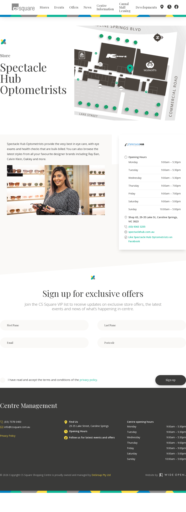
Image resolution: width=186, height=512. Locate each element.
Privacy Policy (7, 436)
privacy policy (88, 380)
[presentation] (26, 362)
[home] (23, 8)
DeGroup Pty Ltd (101, 475)
